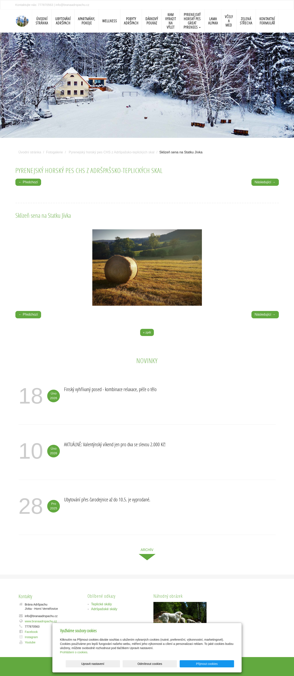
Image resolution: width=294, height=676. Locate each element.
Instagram (31, 637)
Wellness (109, 21)
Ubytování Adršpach (63, 20)
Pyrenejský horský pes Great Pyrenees (192, 21)
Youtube (30, 642)
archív (147, 550)
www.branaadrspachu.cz (41, 621)
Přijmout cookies (218, 663)
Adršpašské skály (104, 609)
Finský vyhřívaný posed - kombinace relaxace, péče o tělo (110, 389)
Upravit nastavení (148, 663)
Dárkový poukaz (151, 20)
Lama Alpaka (213, 20)
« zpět (147, 332)
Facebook (31, 632)
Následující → (265, 182)
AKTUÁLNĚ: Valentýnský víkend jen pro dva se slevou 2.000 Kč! (114, 444)
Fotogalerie (54, 152)
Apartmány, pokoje (86, 20)
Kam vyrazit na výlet (170, 21)
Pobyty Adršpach (131, 20)
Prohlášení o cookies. (74, 652)
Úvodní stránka (42, 20)
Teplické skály (101, 604)
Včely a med (229, 21)
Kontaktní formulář (267, 20)
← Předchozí (28, 182)
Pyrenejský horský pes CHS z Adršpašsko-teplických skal (111, 152)
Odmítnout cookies (183, 663)
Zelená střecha (246, 20)
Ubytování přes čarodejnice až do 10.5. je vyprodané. (107, 499)
